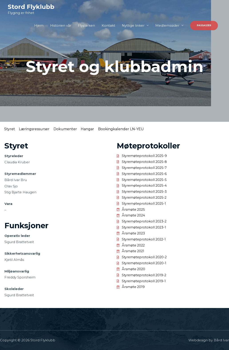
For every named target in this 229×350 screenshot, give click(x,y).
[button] (204, 25)
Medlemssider (167, 26)
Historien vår (60, 26)
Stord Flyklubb (31, 7)
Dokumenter (72, 129)
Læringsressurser (38, 129)
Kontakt (108, 26)
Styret (11, 129)
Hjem (38, 26)
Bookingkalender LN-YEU (133, 129)
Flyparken (86, 26)
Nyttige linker (133, 26)
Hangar (97, 129)
